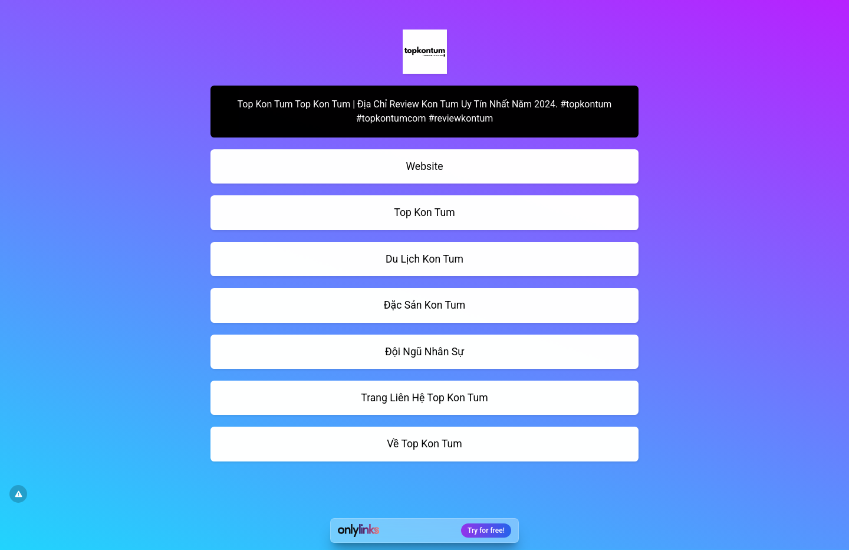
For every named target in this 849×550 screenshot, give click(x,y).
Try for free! (486, 530)
